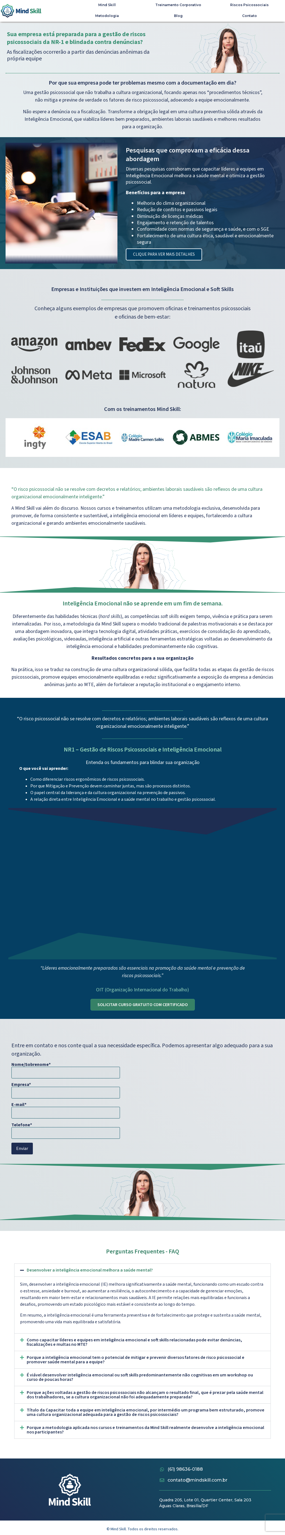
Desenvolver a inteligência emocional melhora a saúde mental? (90, 1270)
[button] (142, 1270)
